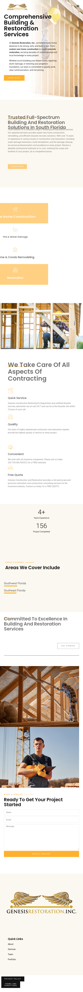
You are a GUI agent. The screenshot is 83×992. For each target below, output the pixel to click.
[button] (78, 6)
